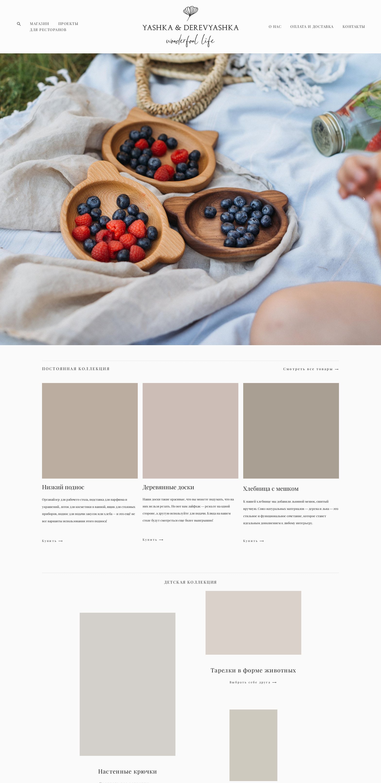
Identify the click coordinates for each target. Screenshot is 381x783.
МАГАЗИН (39, 23)
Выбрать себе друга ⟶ (253, 682)
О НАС (275, 26)
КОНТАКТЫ (354, 26)
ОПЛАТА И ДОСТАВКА (312, 26)
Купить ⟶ (52, 540)
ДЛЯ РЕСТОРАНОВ (48, 30)
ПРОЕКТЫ (68, 23)
